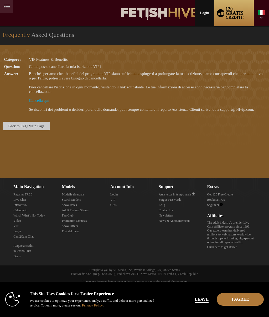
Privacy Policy (110, 305)
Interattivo (20, 205)
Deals (16, 256)
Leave (187, 299)
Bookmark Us (216, 200)
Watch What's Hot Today (29, 215)
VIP (15, 226)
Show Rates (69, 205)
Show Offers (70, 226)
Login (204, 13)
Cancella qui (39, 100)
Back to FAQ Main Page (26, 126)
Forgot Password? (170, 200)
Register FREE (22, 194)
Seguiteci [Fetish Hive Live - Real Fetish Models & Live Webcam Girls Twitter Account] (215, 205)
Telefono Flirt (22, 251)
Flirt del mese (70, 231)
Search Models (71, 200)
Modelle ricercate (73, 194)
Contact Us (166, 210)
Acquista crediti (23, 246)
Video (17, 221)
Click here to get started (222, 247)
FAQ (162, 205)
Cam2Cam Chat (23, 236)
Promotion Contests (74, 221)
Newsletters (166, 215)
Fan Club (67, 215)
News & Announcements (174, 221)
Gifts (113, 205)
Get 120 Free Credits (220, 194)
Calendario (20, 210)
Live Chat (19, 200)
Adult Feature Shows (75, 210)
